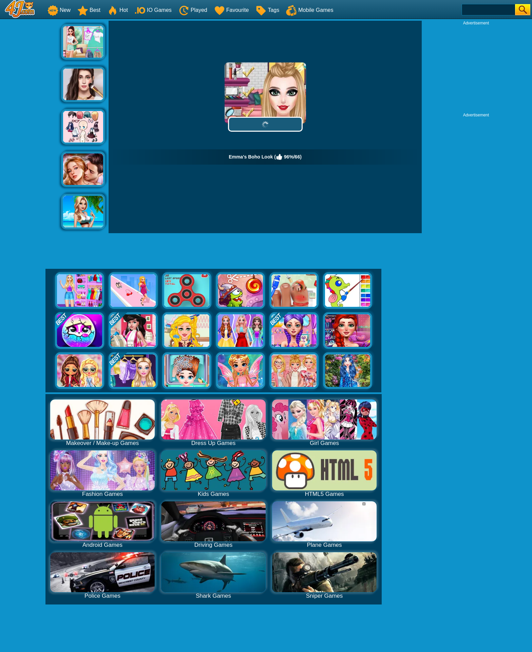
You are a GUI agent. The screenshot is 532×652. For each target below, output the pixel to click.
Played (192, 10)
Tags (267, 10)
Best (88, 10)
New (59, 10)
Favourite (231, 10)
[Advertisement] (30, 122)
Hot (117, 10)
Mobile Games (309, 10)
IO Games (153, 10)
